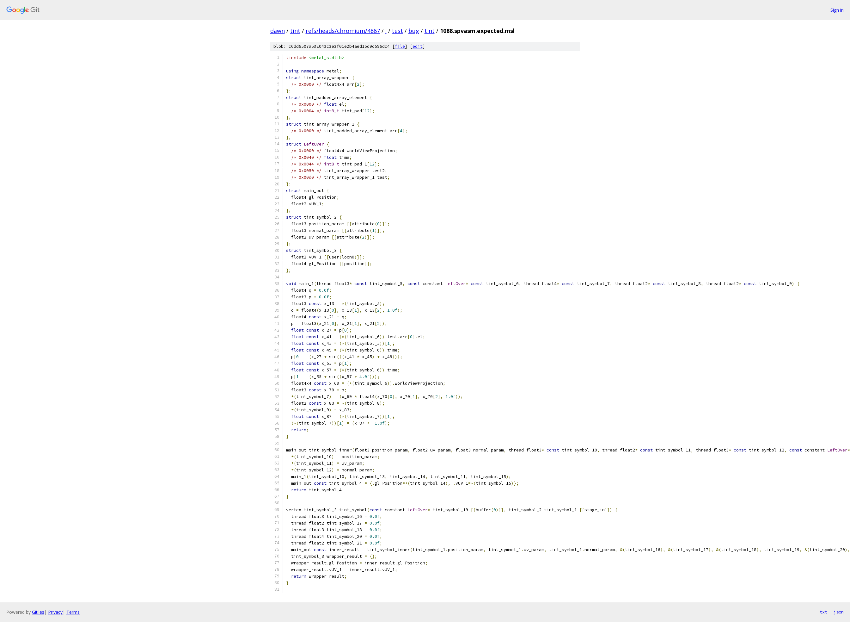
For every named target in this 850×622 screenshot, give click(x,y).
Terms (73, 612)
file (400, 46)
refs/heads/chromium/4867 (343, 30)
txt (823, 612)
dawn (277, 30)
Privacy (55, 612)
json (839, 612)
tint (295, 30)
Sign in (837, 10)
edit (418, 46)
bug (413, 30)
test (397, 30)
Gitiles (38, 612)
